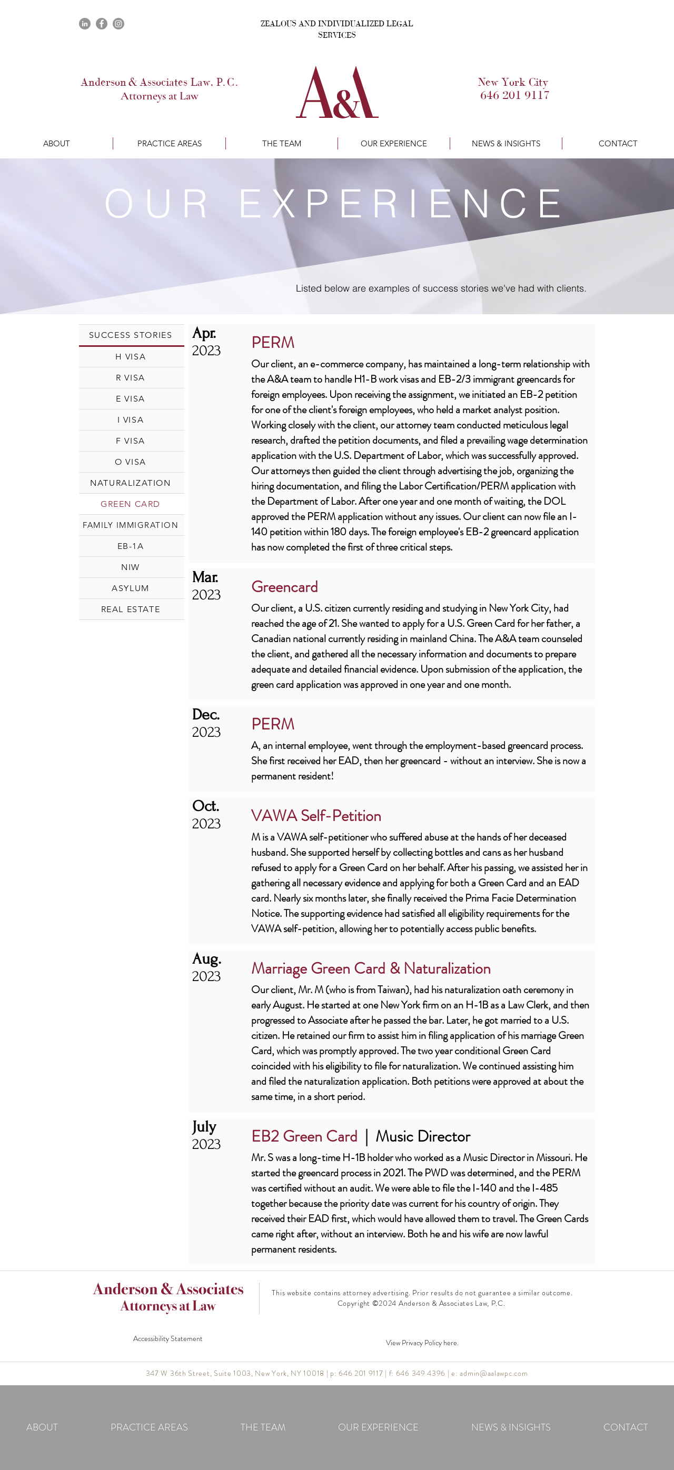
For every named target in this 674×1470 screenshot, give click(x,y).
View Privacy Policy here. (422, 1342)
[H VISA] (131, 356)
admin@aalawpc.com (494, 1373)
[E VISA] (131, 398)
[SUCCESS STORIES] (131, 334)
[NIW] (131, 566)
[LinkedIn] (85, 23)
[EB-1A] (131, 545)
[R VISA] (131, 377)
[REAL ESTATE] (131, 608)
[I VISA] (131, 419)
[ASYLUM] (131, 587)
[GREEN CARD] (131, 503)
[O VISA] (131, 461)
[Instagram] (118, 23)
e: (455, 1373)
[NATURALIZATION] (131, 482)
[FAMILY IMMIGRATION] (131, 524)
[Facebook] (101, 23)
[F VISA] (131, 440)
